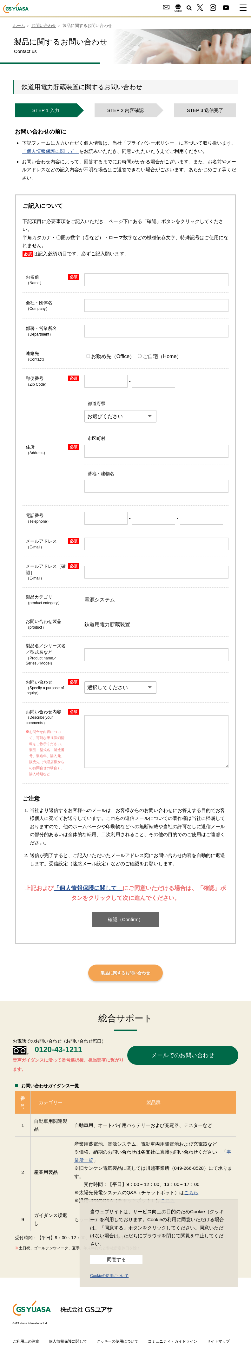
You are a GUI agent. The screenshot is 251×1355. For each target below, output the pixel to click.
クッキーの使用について (117, 1341)
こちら (191, 1192)
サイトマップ (218, 1341)
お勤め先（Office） (111, 356)
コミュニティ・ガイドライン (172, 1341)
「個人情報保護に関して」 (50, 151)
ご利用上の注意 (26, 1341)
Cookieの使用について (109, 1275)
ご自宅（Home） (160, 356)
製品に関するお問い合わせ (125, 973)
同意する (116, 1259)
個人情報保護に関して (68, 1341)
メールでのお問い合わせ (182, 1055)
